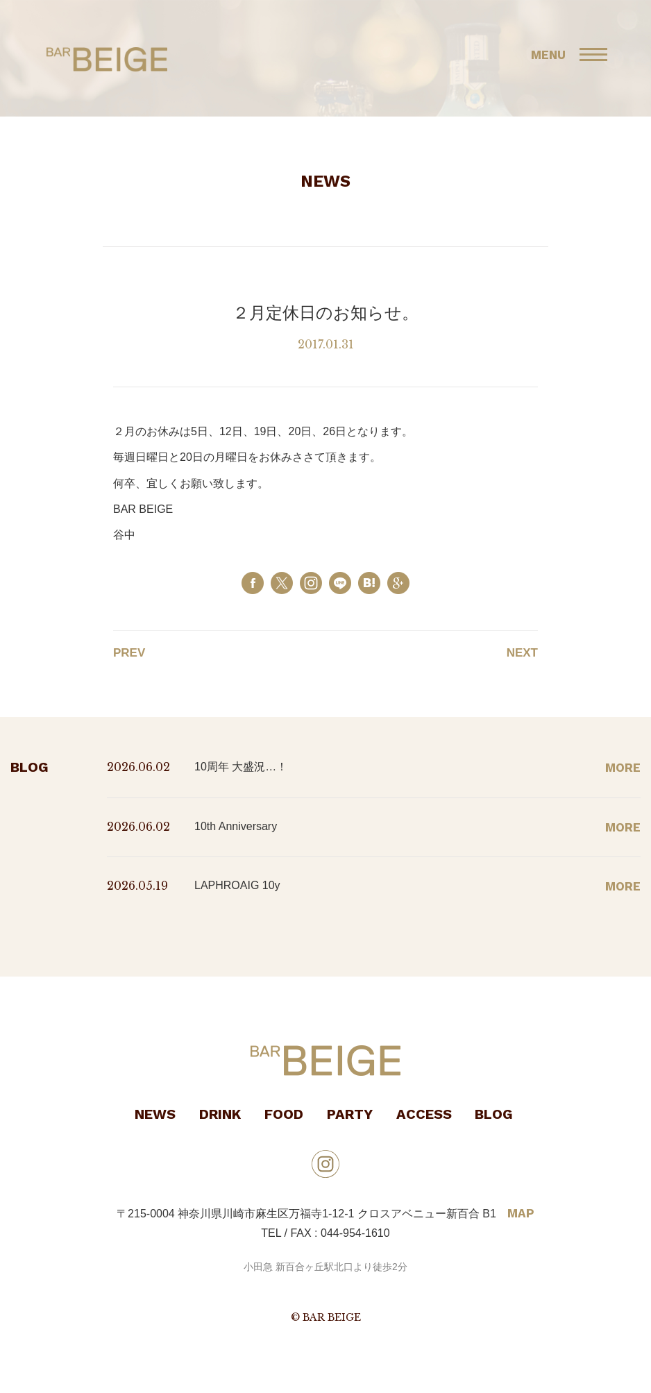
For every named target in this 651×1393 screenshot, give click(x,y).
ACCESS (424, 1114)
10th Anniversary (235, 826)
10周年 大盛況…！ (240, 767)
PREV (129, 652)
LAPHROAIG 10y (237, 885)
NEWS (155, 1114)
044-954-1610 (355, 1233)
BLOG (494, 1114)
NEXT (522, 652)
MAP (520, 1213)
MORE (623, 768)
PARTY (350, 1114)
